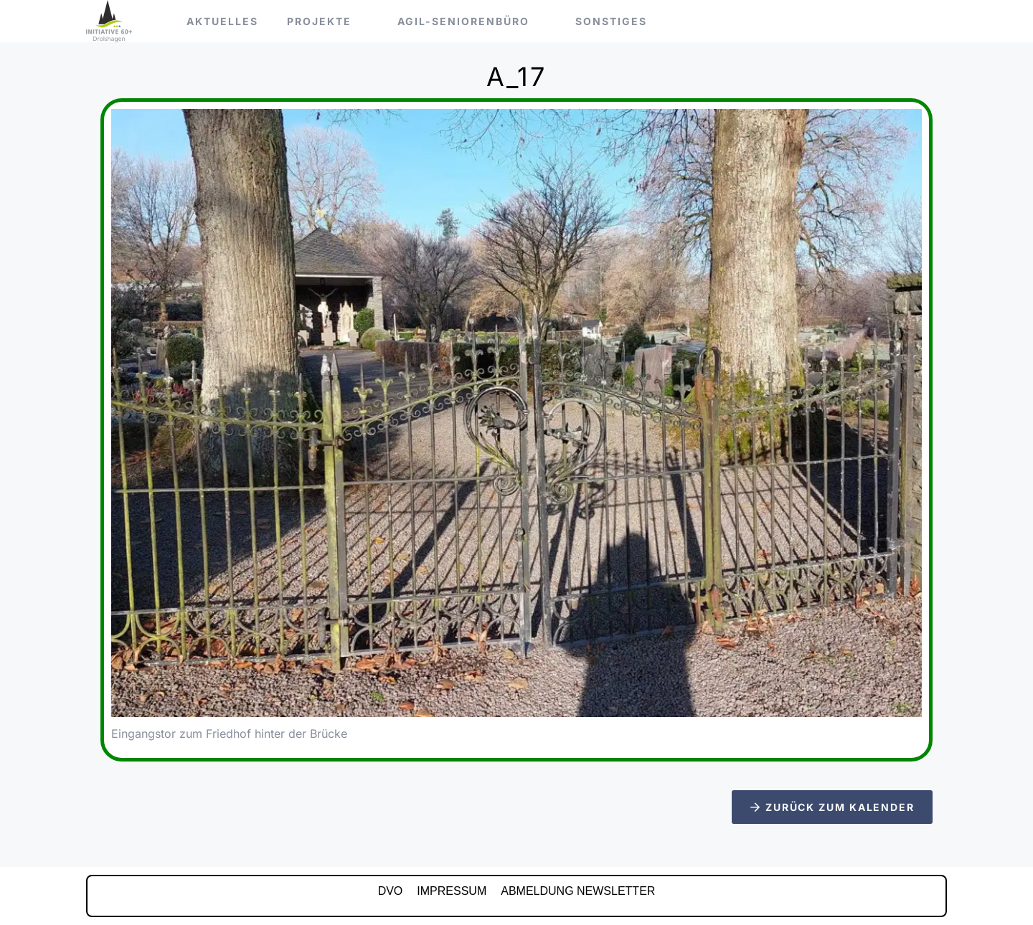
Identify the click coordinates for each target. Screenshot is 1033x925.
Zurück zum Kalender (832, 807)
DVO (390, 891)
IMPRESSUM (451, 891)
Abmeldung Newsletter (578, 891)
